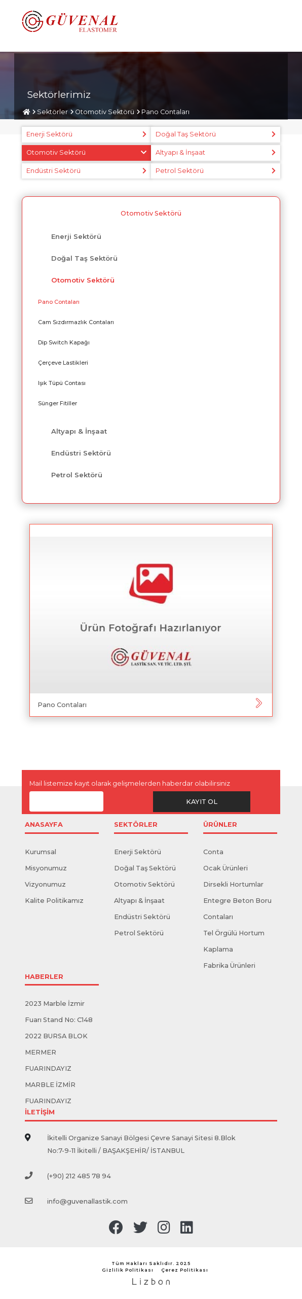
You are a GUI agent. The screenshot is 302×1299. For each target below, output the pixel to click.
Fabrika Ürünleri (229, 965)
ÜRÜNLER (220, 825)
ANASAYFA (44, 825)
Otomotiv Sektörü (104, 112)
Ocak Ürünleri (225, 868)
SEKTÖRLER (136, 825)
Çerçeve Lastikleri (63, 362)
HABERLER (44, 977)
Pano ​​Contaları (165, 112)
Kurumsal (40, 852)
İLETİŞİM (40, 1112)
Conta (213, 852)
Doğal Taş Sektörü (186, 134)
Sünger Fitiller (57, 403)
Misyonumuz (46, 868)
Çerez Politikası (184, 1270)
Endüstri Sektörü (53, 170)
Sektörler (52, 112)
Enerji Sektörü (49, 134)
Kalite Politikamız (54, 900)
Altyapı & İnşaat (180, 152)
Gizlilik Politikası (128, 1270)
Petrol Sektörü (180, 170)
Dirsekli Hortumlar (233, 884)
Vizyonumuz (45, 884)
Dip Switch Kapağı (64, 342)
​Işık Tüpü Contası (62, 383)
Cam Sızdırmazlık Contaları (76, 322)
